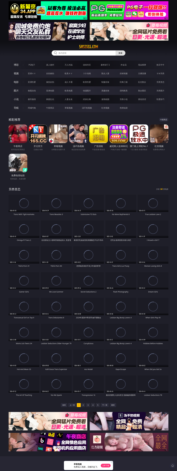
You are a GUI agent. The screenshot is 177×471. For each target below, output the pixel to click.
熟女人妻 (105, 73)
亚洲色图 (50, 90)
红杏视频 (105, 107)
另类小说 (124, 99)
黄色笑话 (142, 99)
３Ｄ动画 (87, 73)
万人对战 (69, 64)
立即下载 (105, 465)
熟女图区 (142, 90)
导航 (16, 107)
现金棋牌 (142, 64)
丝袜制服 (124, 73)
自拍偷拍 (50, 73)
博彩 (16, 64)
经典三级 (124, 82)
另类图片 (160, 90)
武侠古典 (87, 99)
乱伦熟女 (142, 82)
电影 (16, 82)
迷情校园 (105, 99)
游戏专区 (87, 64)
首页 (64, 405)
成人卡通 (69, 82)
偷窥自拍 (32, 90)
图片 (16, 90)
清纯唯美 (124, 90)
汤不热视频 (87, 107)
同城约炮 (32, 107)
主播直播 (142, 73)
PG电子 (32, 64)
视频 (16, 73)
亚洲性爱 (32, 82)
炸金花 (124, 64)
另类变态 (160, 82)
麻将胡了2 (105, 64)
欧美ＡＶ (69, 73)
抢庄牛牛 (160, 64)
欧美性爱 (87, 82)
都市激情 (32, 99)
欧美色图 (69, 90)
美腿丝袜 (105, 90)
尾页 (113, 405)
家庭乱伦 (50, 99)
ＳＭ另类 (160, 73)
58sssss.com (88, 46)
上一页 (72, 405)
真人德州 (50, 64)
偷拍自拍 (50, 82)
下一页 (104, 405)
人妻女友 (69, 99)
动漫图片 (87, 90)
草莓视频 (69, 107)
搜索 (120, 53)
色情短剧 (124, 107)
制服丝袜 (105, 82)
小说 (16, 99)
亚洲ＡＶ (32, 73)
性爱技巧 (160, 99)
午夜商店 (50, 107)
